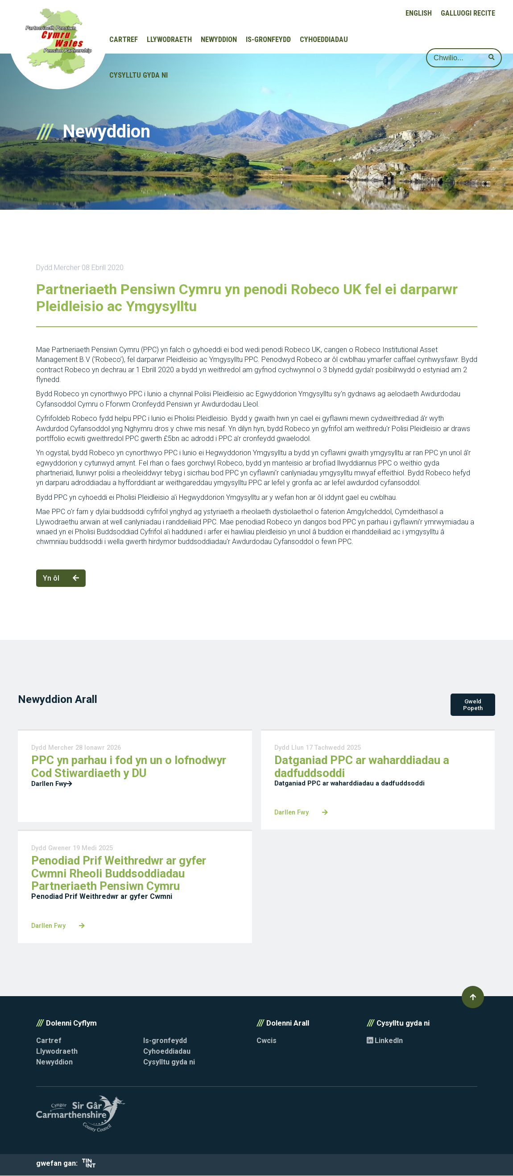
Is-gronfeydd (268, 39)
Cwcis (266, 1041)
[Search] (464, 57)
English (418, 13)
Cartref (123, 39)
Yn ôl (61, 578)
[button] (473, 997)
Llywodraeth (169, 39)
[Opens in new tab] (88, 1165)
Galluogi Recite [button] (468, 13)
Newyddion (219, 39)
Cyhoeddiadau (324, 39)
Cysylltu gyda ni (138, 75)
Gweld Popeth (473, 705)
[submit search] (491, 57)
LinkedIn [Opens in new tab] (385, 1041)
